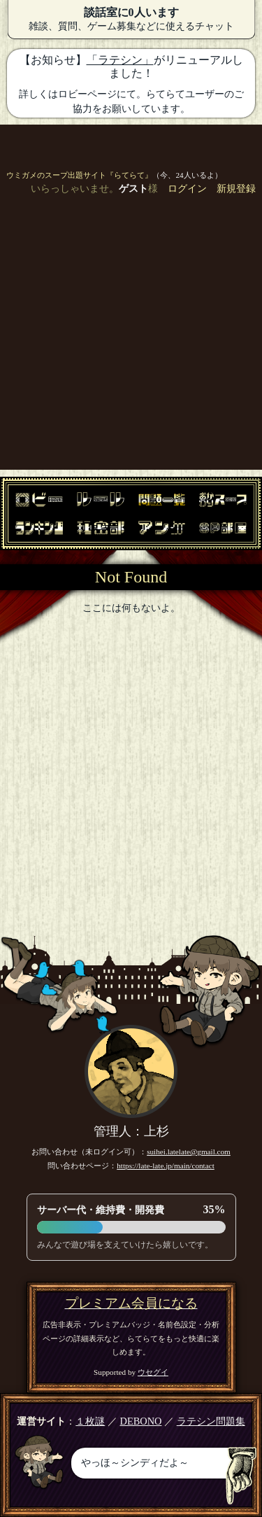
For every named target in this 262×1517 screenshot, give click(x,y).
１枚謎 (90, 1421)
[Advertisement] (131, 338)
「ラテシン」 (120, 60)
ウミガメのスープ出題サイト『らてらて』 (79, 175)
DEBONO (141, 1421)
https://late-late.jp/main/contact (165, 1165)
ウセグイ (153, 1372)
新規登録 (236, 188)
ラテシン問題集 (211, 1421)
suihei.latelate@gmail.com (189, 1151)
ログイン (187, 188)
